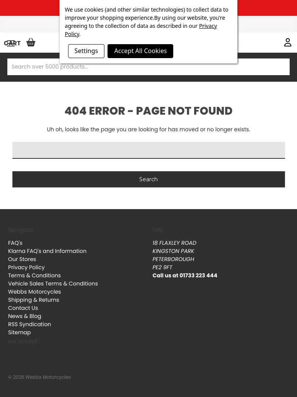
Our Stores (22, 259)
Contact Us (23, 308)
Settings (86, 50)
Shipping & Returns (33, 300)
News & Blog (24, 316)
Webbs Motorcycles (34, 292)
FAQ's (15, 243)
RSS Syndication (29, 324)
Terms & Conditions (34, 275)
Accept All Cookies (140, 50)
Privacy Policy (26, 267)
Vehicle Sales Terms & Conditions (53, 283)
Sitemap (19, 332)
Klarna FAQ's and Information (47, 251)
